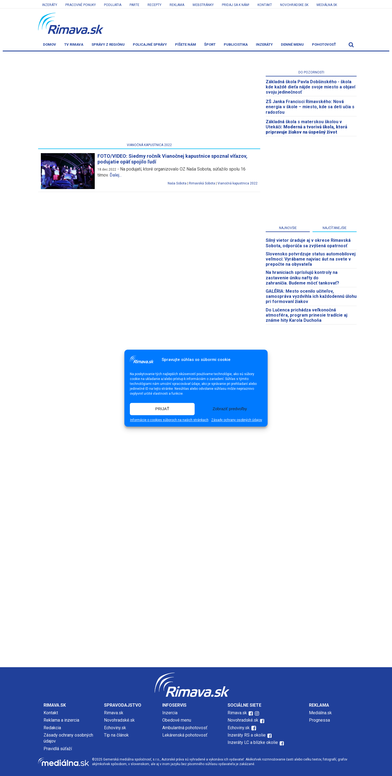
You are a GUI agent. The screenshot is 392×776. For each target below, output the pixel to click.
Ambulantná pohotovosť (185, 727)
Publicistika (236, 44)
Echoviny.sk (115, 727)
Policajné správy (150, 44)
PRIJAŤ (162, 409)
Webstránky (203, 5)
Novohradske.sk (294, 5)
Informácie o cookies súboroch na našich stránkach (169, 420)
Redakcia (52, 727)
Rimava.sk (113, 712)
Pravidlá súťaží (58, 748)
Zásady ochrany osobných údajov (236, 420)
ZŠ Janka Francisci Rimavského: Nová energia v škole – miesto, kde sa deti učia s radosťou (310, 107)
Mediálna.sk (327, 5)
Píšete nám (185, 44)
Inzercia (169, 712)
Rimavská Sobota (202, 183)
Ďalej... (116, 175)
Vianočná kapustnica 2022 (238, 183)
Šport (210, 44)
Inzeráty (49, 5)
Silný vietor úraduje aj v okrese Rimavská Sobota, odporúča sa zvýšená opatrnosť (308, 243)
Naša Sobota (177, 183)
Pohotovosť (324, 44)
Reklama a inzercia (61, 720)
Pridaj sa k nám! (235, 5)
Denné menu (292, 44)
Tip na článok (116, 735)
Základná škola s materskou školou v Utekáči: (306, 127)
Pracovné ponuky (80, 5)
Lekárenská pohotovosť (185, 735)
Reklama (177, 5)
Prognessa (319, 720)
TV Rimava (73, 44)
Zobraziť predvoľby (230, 409)
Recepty (154, 5)
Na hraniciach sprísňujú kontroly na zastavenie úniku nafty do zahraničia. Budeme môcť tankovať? (302, 277)
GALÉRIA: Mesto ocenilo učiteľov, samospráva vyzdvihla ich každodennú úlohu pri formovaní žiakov (311, 296)
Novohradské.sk (119, 720)
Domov (49, 44)
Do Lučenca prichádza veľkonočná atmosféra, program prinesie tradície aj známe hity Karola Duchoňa (306, 315)
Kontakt (265, 5)
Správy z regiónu (108, 44)
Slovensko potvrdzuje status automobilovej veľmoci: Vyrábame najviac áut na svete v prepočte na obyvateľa (311, 259)
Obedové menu (176, 720)
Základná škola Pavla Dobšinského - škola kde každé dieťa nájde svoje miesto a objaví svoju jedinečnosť (310, 87)
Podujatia (112, 5)
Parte (134, 5)
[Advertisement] (149, 98)
